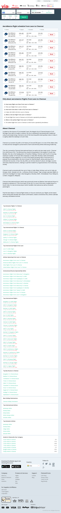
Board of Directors (6, 477)
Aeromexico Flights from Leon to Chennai (14, 292)
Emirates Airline (7, 417)
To (17, 11)
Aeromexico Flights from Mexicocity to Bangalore (16, 274)
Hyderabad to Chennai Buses (10, 394)
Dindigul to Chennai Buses (10, 392)
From (3, 11)
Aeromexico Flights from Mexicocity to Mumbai (15, 283)
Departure (34, 10)
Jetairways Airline (7, 408)
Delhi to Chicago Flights (9, 342)
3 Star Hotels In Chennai (30, 441)
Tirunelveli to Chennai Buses (10, 385)
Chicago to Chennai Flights (10, 240)
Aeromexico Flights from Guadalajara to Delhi (15, 278)
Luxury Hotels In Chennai (30, 447)
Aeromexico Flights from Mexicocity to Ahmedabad (16, 281)
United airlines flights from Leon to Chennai (14, 267)
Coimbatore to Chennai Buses (11, 378)
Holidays (17, 479)
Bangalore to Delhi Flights (10, 301)
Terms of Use (44, 479)
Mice (16, 483)
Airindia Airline (6, 410)
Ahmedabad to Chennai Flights (11, 222)
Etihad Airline (6, 413)
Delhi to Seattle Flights (9, 345)
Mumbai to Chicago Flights (10, 362)
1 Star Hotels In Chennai (30, 445)
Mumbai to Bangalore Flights (10, 332)
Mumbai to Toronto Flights (10, 356)
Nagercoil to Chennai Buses (10, 390)
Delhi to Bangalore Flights (10, 305)
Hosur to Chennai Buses (9, 387)
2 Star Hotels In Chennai (30, 443)
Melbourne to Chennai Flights (11, 242)
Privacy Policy (44, 477)
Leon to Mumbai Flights (9, 253)
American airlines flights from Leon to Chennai (15, 262)
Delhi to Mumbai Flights (9, 318)
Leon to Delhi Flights (8, 249)
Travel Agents (5, 491)
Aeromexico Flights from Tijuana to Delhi (14, 290)
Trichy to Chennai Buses (9, 381)
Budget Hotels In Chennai (30, 449)
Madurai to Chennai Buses (10, 376)
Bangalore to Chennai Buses (10, 374)
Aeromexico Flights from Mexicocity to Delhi (15, 276)
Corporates (4, 493)
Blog (33, 477)
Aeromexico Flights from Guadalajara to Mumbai (16, 288)
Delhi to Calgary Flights (9, 366)
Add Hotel (4, 489)
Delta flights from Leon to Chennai (12, 265)
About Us (4, 475)
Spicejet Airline (7, 433)
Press (3, 479)
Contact (34, 475)
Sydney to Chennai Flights (10, 237)
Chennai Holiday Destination (10, 401)
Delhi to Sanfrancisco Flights (10, 349)
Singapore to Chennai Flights (10, 234)
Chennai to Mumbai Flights (10, 325)
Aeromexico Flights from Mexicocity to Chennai (15, 285)
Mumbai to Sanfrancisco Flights (11, 352)
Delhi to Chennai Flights (9, 209)
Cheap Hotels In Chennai (30, 451)
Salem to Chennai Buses (9, 383)
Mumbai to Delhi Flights (9, 308)
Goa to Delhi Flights (8, 315)
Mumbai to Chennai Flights (10, 212)
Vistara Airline (6, 431)
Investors (4, 481)
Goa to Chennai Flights (9, 216)
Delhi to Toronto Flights (9, 335)
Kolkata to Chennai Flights (10, 219)
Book (51, 34)
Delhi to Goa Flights (8, 328)
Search (24, 17)
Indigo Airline (6, 429)
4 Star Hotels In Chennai (30, 439)
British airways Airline (8, 415)
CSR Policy (43, 475)
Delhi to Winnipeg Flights (9, 359)
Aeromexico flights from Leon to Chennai (14, 260)
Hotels (17, 477)
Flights (17, 475)
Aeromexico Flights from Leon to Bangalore (14, 294)
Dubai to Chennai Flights (9, 230)
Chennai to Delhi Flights (9, 322)
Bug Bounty (44, 481)
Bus (16, 481)
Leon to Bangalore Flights (10, 251)
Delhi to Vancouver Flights (10, 339)
